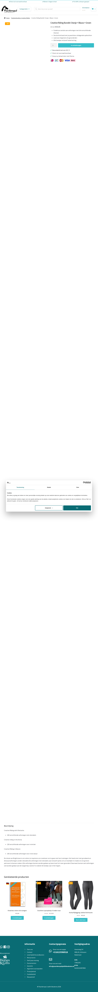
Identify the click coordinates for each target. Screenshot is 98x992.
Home (8, 18)
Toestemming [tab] (20, 487)
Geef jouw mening (33, 960)
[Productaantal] (53, 45)
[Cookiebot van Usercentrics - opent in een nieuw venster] (82, 483)
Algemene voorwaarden (34, 969)
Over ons (30, 949)
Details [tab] (49, 487)
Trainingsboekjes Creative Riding (20, 18)
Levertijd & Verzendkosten (35, 955)
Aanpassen (49, 508)
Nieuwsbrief (31, 977)
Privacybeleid (31, 971)
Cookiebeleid (31, 974)
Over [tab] (77, 487)
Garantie (30, 966)
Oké (77, 508)
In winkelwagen (76, 45)
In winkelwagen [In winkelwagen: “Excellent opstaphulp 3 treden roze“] (49, 918)
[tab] (49, 846)
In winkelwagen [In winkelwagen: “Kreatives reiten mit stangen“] (17, 918)
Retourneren (31, 958)
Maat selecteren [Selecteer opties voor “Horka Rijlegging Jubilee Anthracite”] (81, 920)
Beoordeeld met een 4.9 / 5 (61, 50)
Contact (29, 952)
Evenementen (31, 963)
